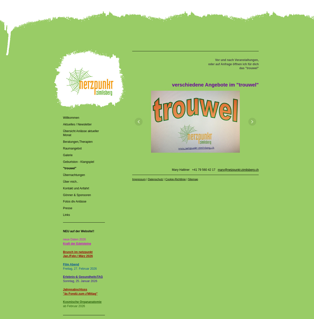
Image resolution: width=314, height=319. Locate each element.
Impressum (139, 179)
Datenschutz (155, 179)
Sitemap (193, 179)
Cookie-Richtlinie (175, 179)
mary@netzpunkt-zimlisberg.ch (238, 170)
